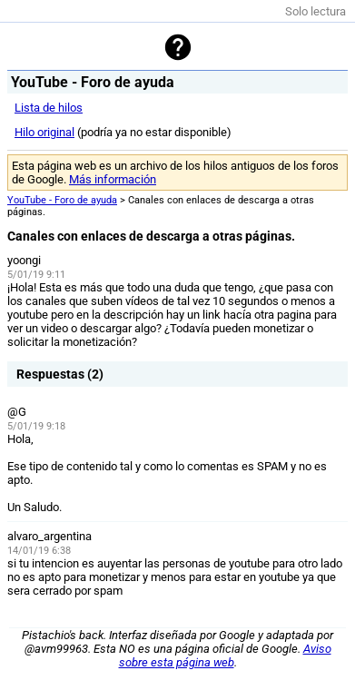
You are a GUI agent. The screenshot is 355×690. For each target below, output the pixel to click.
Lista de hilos (49, 107)
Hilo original (44, 132)
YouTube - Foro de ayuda (62, 200)
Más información (112, 179)
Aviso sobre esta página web (225, 655)
